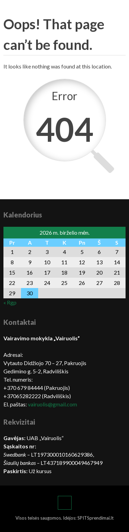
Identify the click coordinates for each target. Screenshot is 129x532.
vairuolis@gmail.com (52, 404)
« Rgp (10, 302)
